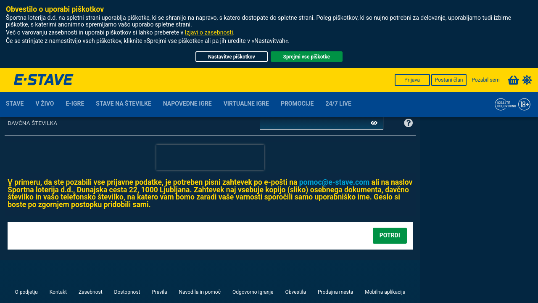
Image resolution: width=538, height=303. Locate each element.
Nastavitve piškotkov (231, 57)
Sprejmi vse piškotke (306, 57)
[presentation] (210, 157)
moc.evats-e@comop (334, 182)
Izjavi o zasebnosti (209, 32)
